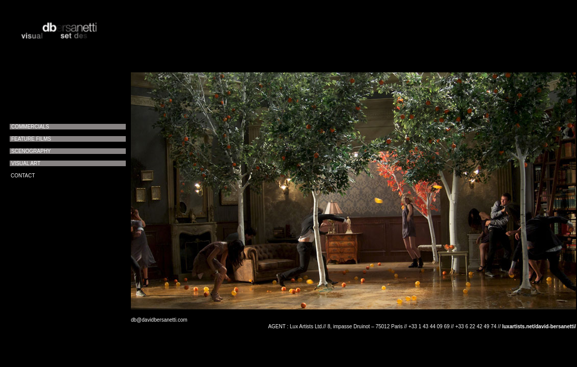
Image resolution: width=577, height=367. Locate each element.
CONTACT (23, 175)
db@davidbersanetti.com (159, 320)
